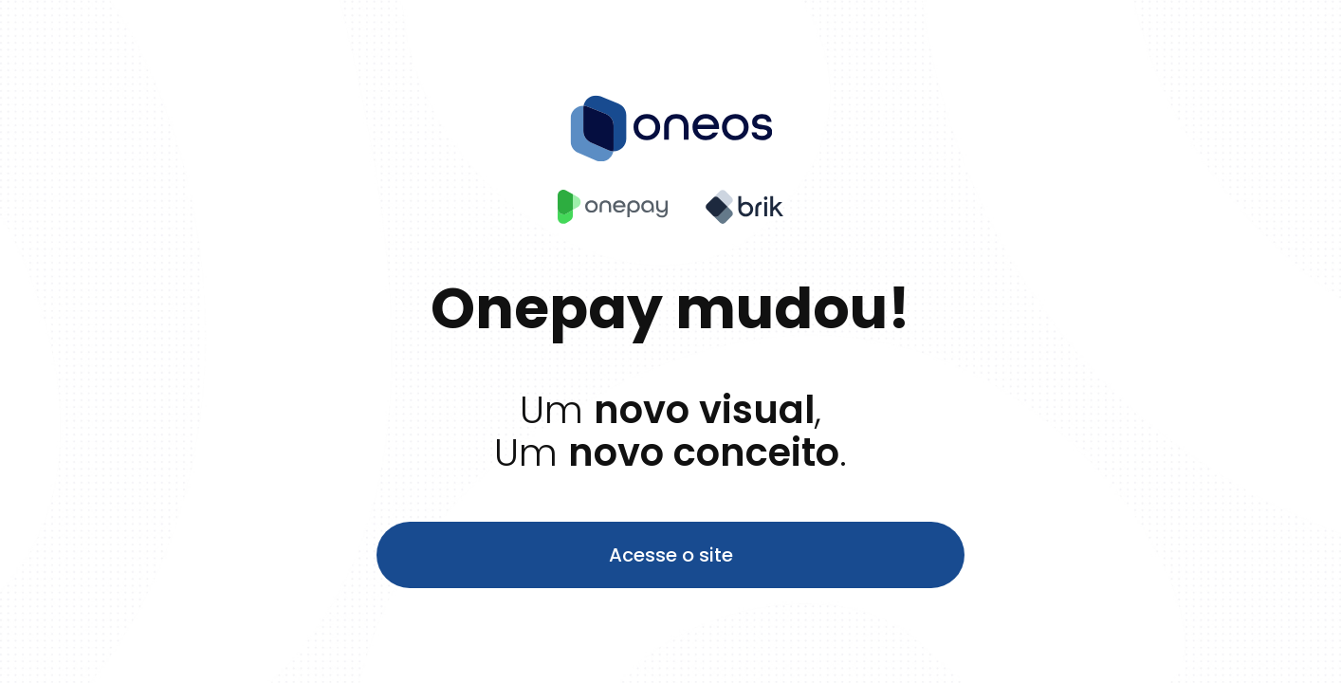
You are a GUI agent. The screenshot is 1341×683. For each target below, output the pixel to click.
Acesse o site (671, 555)
